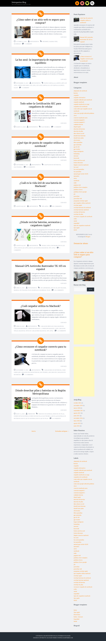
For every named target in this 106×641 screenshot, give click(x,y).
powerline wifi (78, 198)
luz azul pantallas (43, 85)
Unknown (31, 412)
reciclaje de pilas (42, 416)
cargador (76, 95)
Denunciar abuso (81, 243)
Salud (75, 621)
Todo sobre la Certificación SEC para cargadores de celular (40, 104)
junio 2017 (77, 415)
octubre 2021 (77, 403)
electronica (45, 126)
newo (62, 85)
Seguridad (76, 619)
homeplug (76, 153)
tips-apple (45, 205)
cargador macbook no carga (81, 104)
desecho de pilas (58, 412)
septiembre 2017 (78, 410)
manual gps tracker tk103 (22, 288)
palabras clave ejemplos (80, 187)
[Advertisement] (84, 319)
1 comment (28, 43)
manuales (35, 288)
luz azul (33, 85)
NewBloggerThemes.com (65, 638)
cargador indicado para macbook (52, 324)
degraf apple (46, 244)
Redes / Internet (78, 617)
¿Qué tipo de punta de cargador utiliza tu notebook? (40, 143)
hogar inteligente (79, 151)
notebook (76, 180)
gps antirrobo (45, 286)
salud (16, 87)
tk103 (48, 288)
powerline (76, 196)
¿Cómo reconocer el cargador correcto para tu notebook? (40, 346)
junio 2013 (77, 426)
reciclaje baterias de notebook (82, 207)
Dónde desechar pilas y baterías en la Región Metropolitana (40, 390)
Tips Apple (77, 612)
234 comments (59, 288)
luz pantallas (55, 85)
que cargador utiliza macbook (82, 203)
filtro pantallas (50, 82)
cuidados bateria (78, 124)
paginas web (53, 41)
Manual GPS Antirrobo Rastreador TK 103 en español (40, 266)
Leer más (63, 37)
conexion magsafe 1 (34, 327)
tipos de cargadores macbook (36, 329)
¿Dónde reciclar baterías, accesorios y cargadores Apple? (41, 222)
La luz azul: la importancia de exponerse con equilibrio (40, 61)
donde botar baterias (21, 414)
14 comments (61, 329)
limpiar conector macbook (81, 165)
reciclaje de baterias (28, 416)
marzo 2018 (77, 408)
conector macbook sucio (80, 118)
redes (75, 219)
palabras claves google (80, 192)
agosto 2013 (77, 423)
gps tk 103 (54, 286)
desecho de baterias (45, 412)
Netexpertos (34, 41)
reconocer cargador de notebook (83, 216)
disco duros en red (79, 133)
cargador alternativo (79, 97)
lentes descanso (23, 85)
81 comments (30, 166)
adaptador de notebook (52, 164)
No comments (57, 205)
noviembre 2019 (78, 405)
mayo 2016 (77, 421)
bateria (76, 93)
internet (45, 41)
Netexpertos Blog (19, 2)
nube (75, 183)
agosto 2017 (77, 413)
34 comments (56, 416)
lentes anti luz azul (79, 160)
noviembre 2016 (78, 418)
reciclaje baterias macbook (38, 246)
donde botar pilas (35, 414)
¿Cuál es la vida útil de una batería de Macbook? (41, 183)
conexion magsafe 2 (48, 327)
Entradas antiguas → (62, 429)
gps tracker (62, 286)
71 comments (29, 373)
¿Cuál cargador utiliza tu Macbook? (40, 304)
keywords (76, 158)
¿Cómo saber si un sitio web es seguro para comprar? (40, 21)
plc (74, 194)
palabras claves (78, 189)
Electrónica (77, 614)
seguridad (17, 43)
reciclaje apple (23, 246)
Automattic (42, 638)
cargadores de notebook (52, 368)
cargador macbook (20, 327)
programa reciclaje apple (81, 201)
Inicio (34, 429)
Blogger (88, 236)
